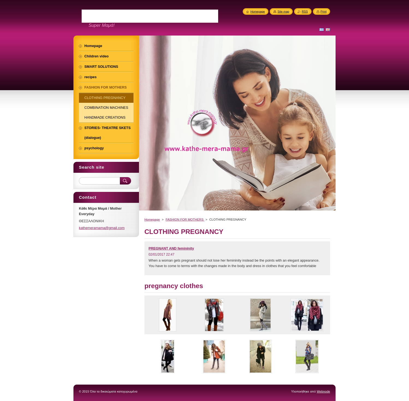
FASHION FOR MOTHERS (184, 219)
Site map (283, 11)
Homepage (152, 219)
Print (324, 11)
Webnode (323, 391)
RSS (305, 11)
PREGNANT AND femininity (171, 248)
